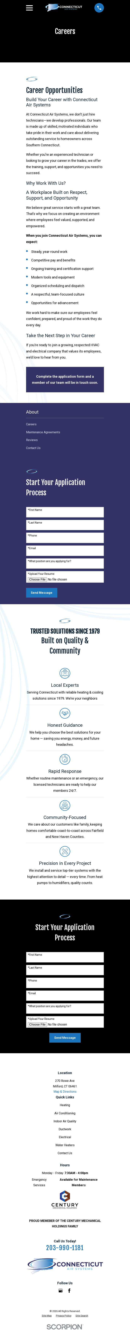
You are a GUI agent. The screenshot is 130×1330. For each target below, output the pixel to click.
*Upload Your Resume (41, 573)
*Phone (32, 535)
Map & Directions (65, 1091)
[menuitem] (65, 425)
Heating (65, 1105)
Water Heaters (65, 1145)
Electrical (65, 1137)
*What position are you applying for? (49, 561)
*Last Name (35, 522)
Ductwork (65, 1129)
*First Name (35, 509)
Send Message (41, 593)
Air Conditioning (64, 1113)
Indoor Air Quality (64, 1121)
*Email (32, 548)
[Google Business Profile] (60, 1290)
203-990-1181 (65, 1248)
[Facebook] (69, 1290)
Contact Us (65, 1153)
